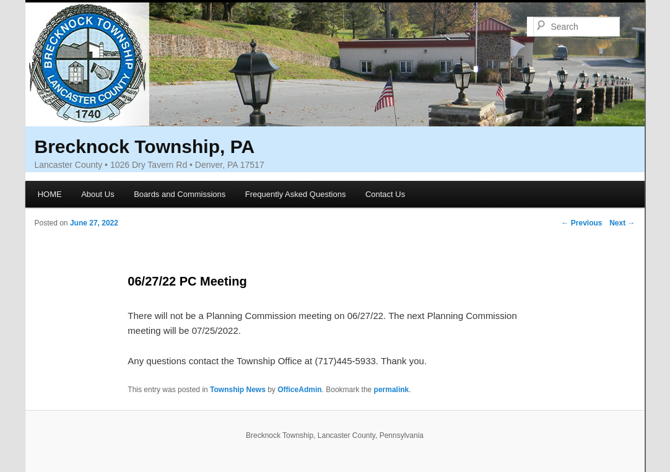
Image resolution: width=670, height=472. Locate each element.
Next (622, 223)
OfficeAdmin (299, 389)
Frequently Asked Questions (295, 194)
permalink (391, 389)
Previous (581, 223)
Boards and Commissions (179, 194)
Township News (238, 389)
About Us (97, 194)
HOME (50, 194)
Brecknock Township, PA (145, 146)
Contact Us (385, 194)
